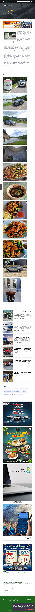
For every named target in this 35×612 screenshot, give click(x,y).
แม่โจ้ (12, 394)
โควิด (10, 388)
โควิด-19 (13, 388)
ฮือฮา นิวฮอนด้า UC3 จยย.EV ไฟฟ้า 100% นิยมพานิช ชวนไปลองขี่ (22, 373)
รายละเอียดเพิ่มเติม (24, 609)
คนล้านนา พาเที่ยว (7, 65)
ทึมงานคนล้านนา (8, 69)
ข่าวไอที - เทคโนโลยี (15, 601)
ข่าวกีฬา (9, 598)
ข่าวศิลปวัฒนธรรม (16, 599)
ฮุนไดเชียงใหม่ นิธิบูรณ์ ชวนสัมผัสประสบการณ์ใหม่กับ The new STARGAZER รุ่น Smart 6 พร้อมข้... (22, 324)
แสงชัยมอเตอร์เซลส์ (27, 388)
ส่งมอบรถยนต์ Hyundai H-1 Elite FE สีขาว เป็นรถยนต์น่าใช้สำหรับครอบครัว (12, 391)
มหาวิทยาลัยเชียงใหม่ (17, 392)
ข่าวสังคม (16, 600)
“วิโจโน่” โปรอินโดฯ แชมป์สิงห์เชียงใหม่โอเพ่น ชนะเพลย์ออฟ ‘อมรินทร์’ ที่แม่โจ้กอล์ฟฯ (13, 582)
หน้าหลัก (4, 5)
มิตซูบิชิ (18, 388)
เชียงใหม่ (5, 388)
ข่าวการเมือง (13, 600)
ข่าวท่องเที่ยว (9, 600)
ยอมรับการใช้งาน (30, 609)
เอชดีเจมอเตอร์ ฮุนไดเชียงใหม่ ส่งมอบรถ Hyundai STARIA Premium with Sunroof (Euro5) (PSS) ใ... (22, 361)
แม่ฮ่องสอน (6, 392)
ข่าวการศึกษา (15, 598)
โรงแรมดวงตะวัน (11, 392)
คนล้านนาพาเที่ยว (5, 13)
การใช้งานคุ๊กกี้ (4, 600)
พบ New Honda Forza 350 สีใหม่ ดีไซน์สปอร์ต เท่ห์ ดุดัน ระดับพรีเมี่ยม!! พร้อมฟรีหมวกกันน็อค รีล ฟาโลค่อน (15, 587)
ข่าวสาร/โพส (8, 5)
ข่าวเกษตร (9, 599)
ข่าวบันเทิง (12, 599)
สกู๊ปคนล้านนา (9, 601)
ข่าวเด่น (15, 598)
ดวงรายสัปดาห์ (13, 601)
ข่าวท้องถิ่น (9, 598)
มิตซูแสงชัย (20, 394)
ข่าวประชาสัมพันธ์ (10, 601)
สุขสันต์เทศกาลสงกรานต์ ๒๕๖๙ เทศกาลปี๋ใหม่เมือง (9, 577)
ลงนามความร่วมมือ (6, 394)
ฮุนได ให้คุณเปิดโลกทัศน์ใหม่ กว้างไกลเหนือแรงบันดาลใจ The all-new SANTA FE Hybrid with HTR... (22, 337)
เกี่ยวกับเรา (4, 599)
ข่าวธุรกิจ (12, 598)
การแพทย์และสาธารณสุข (15, 602)
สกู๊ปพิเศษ (15, 394)
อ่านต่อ (11, 5)
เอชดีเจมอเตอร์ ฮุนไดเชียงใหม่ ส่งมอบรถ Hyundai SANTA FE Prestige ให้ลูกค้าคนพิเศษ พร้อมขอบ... (22, 349)
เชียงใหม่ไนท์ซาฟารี (24, 392)
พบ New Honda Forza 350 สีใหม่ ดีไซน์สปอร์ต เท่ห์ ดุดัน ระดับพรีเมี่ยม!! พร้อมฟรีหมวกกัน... (22, 312)
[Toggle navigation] (31, 1)
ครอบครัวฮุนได (24, 391)
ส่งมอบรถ (22, 388)
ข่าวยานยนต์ (12, 598)
